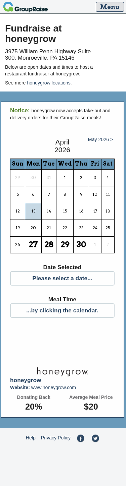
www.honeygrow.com (43, 387)
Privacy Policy (56, 437)
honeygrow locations (48, 82)
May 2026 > (100, 139)
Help (31, 437)
